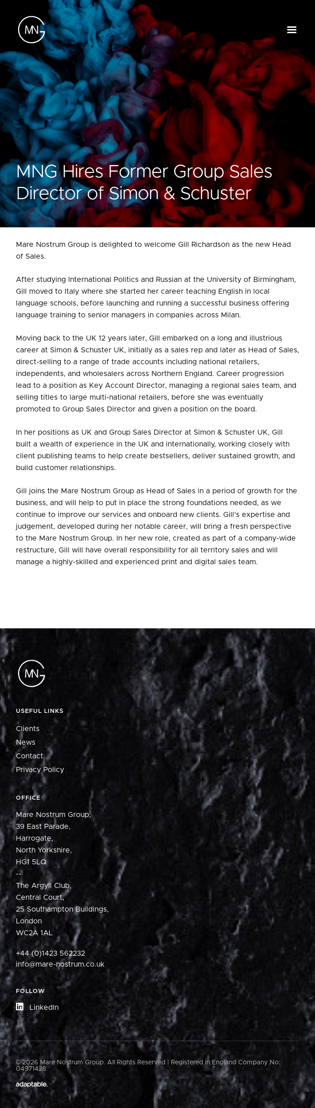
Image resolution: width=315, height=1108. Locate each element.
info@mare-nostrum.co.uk (60, 964)
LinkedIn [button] (37, 1007)
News (25, 742)
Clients (28, 728)
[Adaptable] (32, 1085)
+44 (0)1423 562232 (50, 953)
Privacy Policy (40, 769)
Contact (29, 756)
